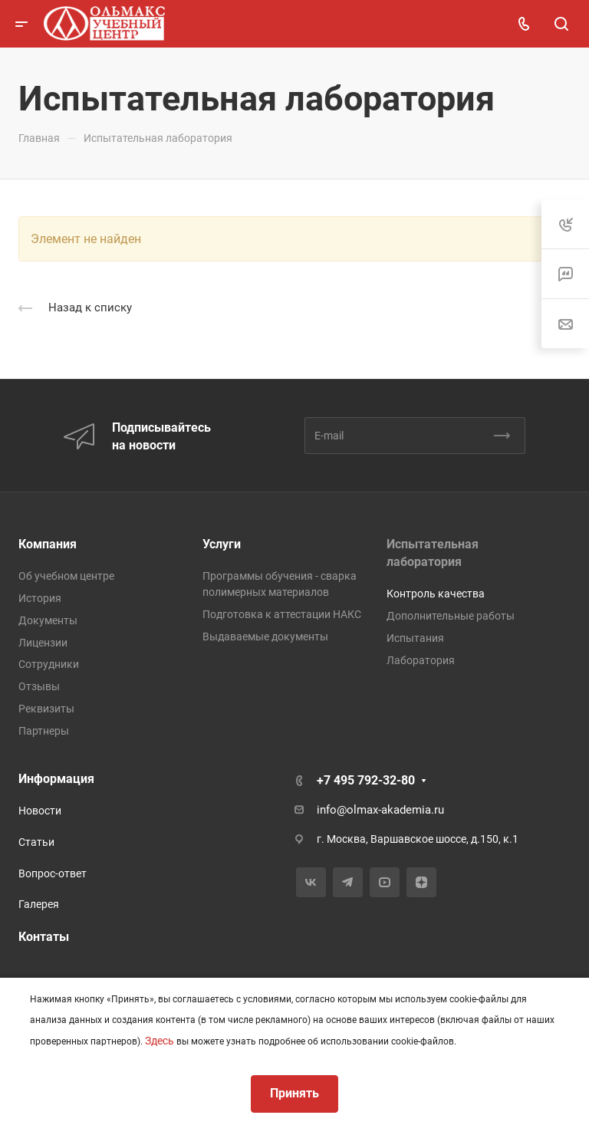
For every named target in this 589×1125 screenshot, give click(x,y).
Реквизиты (46, 708)
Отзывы (39, 686)
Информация (56, 778)
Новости (39, 810)
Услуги (221, 544)
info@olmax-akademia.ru (380, 810)
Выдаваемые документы (265, 636)
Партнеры (43, 731)
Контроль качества (436, 593)
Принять (294, 1093)
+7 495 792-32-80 (366, 780)
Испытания (415, 638)
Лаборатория (421, 660)
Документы (47, 620)
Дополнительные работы (451, 616)
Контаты (43, 936)
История (39, 598)
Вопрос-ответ (52, 873)
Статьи (36, 842)
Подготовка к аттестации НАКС (281, 614)
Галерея (38, 904)
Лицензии (42, 643)
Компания (47, 544)
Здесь (159, 1041)
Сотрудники (48, 664)
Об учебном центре (66, 576)
